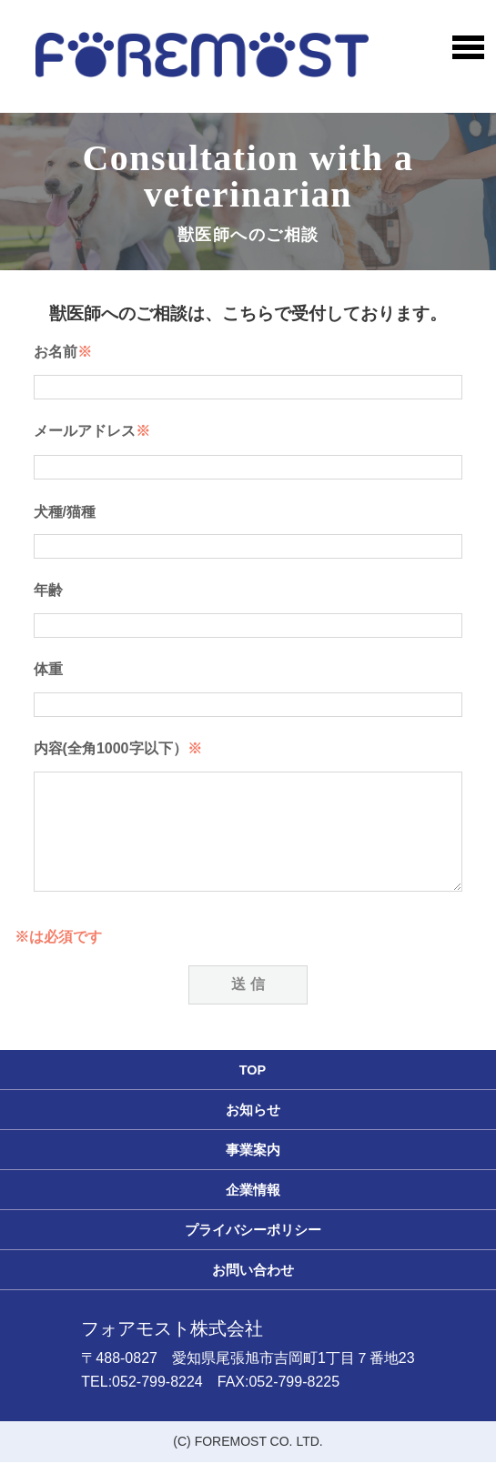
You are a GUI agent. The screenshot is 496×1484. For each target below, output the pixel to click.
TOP (253, 1092)
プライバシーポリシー (253, 1252)
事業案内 (253, 1172)
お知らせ (253, 1132)
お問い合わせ (253, 1292)
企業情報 (253, 1212)
